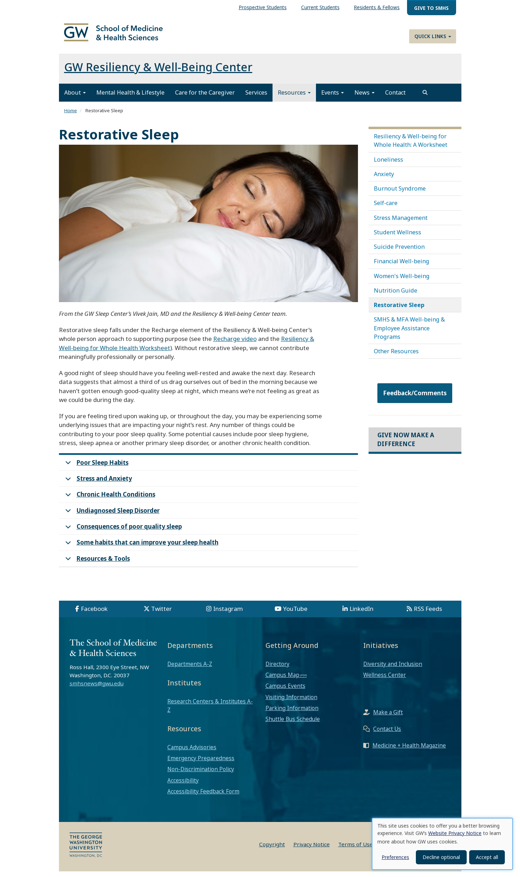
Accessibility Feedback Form (203, 796)
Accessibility (183, 785)
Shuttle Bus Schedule (292, 724)
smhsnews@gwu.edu (97, 688)
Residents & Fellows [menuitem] (377, 7)
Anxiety (384, 180)
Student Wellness (397, 238)
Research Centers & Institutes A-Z (210, 711)
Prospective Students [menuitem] (263, 7)
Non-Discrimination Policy (200, 774)
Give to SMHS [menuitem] (431, 8)
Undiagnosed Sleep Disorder (111, 518)
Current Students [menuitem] (320, 7)
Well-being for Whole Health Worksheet (114, 353)
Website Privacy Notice (455, 833)
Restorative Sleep (399, 310)
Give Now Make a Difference (405, 445)
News (364, 98)
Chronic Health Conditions (109, 502)
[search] (425, 98)
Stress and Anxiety (97, 486)
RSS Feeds (428, 614)
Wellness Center (384, 680)
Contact (395, 98)
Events (332, 98)
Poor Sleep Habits (95, 470)
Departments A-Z (189, 669)
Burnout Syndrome (400, 194)
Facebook (94, 614)
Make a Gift (388, 717)
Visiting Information (291, 702)
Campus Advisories (191, 752)
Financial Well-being (401, 267)
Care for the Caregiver (205, 98)
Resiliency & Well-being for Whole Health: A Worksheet (410, 146)
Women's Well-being (402, 282)
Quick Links (432, 36)
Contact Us (387, 734)
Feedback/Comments (415, 399)
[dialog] (442, 844)
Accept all (487, 857)
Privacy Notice (311, 849)
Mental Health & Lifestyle (130, 98)
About (75, 98)
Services (256, 98)
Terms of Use (355, 849)
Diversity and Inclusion (392, 669)
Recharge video (235, 344)
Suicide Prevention (399, 252)
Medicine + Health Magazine (409, 751)
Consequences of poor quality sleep (122, 534)
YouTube (295, 614)
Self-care (386, 208)
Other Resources (396, 357)
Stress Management (401, 223)
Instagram (228, 614)
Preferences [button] (395, 857)
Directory (277, 669)
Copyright (272, 849)
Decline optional (441, 857)
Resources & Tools (96, 566)
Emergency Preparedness (200, 763)
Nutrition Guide (395, 296)
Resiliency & (297, 344)
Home (70, 116)
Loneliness (388, 165)
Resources (294, 98)
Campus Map (282, 680)
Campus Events (285, 691)
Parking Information (291, 713)
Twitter (161, 614)
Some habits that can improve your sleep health (141, 550)
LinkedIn (361, 614)
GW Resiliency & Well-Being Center (158, 72)
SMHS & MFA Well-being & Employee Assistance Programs (409, 333)
